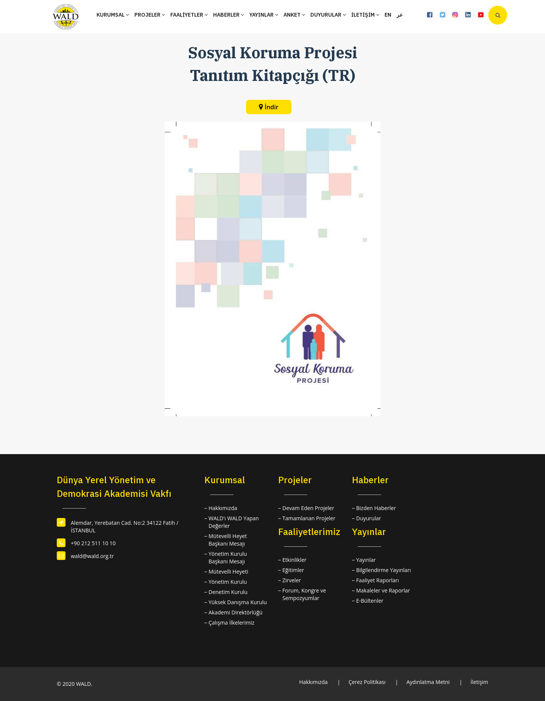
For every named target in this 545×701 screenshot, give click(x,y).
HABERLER (228, 14)
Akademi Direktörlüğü (236, 612)
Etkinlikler (294, 559)
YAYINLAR (263, 14)
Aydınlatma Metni (428, 681)
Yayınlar (366, 559)
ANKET (294, 14)
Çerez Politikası (366, 681)
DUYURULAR (328, 14)
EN (388, 14)
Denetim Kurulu (228, 592)
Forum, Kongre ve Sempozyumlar (304, 594)
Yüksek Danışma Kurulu (238, 602)
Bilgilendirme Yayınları (383, 570)
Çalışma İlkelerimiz (231, 622)
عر (400, 14)
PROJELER (149, 14)
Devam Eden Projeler (308, 508)
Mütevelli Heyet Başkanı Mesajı (228, 539)
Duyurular (368, 518)
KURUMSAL (113, 14)
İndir (271, 107)
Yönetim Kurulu (228, 581)
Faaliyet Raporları (377, 580)
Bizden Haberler (376, 508)
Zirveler (291, 580)
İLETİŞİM (365, 14)
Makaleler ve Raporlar (383, 590)
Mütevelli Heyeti (228, 571)
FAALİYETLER (189, 14)
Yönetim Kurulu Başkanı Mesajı (228, 557)
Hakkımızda (223, 508)
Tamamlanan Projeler (308, 518)
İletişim (479, 681)
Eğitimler (293, 570)
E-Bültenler (369, 600)
